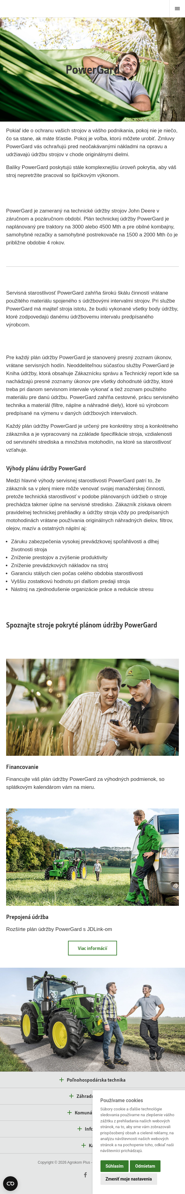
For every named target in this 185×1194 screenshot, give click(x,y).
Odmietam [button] (145, 1166)
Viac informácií (92, 948)
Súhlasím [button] (115, 1166)
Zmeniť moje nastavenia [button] (129, 1179)
